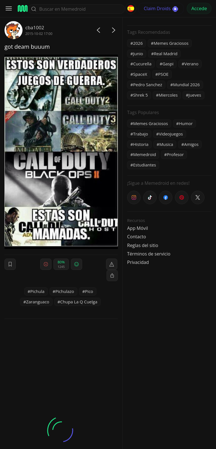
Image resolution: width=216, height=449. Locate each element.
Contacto (136, 237)
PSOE (163, 74)
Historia (140, 144)
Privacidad (138, 262)
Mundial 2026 (186, 84)
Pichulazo (64, 291)
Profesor (175, 154)
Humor (186, 123)
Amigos (191, 144)
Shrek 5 (140, 95)
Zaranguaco (37, 301)
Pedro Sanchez (147, 84)
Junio (138, 53)
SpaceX (140, 74)
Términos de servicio (148, 254)
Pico (89, 291)
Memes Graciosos (171, 43)
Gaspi (167, 63)
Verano (191, 63)
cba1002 (34, 27)
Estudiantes (144, 165)
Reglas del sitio (142, 245)
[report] (111, 264)
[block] (112, 275)
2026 (138, 43)
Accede (199, 8)
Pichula (37, 291)
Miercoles (168, 95)
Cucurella (142, 63)
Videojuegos (171, 134)
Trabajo (140, 134)
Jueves (194, 95)
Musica (166, 144)
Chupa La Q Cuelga (78, 301)
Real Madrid (165, 53)
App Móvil (137, 228)
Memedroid (144, 154)
